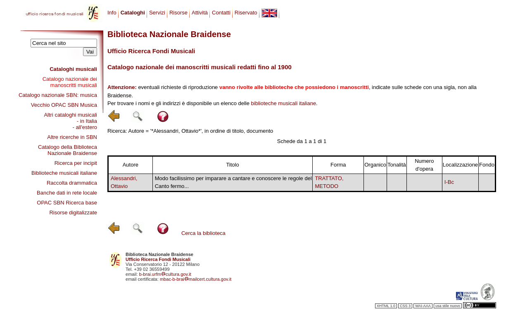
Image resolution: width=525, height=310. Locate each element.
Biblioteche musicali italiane (64, 173)
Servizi (157, 12)
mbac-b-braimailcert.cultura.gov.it (196, 279)
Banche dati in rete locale (67, 193)
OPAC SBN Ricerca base (67, 203)
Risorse (178, 12)
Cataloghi (133, 12)
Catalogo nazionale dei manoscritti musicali (70, 82)
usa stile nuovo (447, 306)
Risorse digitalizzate (73, 212)
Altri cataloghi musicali (70, 115)
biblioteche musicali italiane (283, 103)
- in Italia (87, 121)
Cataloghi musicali (73, 69)
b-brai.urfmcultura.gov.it (165, 274)
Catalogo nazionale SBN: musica (58, 95)
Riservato (246, 12)
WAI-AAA (423, 306)
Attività (200, 12)
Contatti (221, 12)
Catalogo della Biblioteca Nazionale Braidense (67, 150)
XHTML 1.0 (386, 306)
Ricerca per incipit (76, 163)
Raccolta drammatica (72, 183)
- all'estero (84, 127)
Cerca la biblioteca (203, 233)
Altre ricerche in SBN (72, 137)
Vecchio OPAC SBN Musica (64, 105)
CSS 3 (405, 306)
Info (111, 12)
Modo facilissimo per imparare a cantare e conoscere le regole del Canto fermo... (233, 182)
